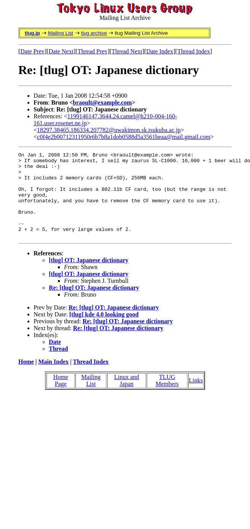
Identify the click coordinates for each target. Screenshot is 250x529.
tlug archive (94, 33)
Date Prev (32, 51)
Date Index (159, 51)
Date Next (61, 51)
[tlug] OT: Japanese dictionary (88, 277)
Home (26, 379)
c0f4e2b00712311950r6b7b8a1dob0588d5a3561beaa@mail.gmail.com (123, 137)
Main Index (53, 379)
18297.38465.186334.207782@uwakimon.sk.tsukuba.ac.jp (109, 130)
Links (196, 397)
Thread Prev (92, 51)
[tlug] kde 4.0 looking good (104, 331)
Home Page (60, 397)
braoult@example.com (102, 102)
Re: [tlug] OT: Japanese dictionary (94, 305)
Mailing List (60, 33)
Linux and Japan (126, 397)
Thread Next (127, 51)
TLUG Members (166, 397)
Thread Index (193, 51)
